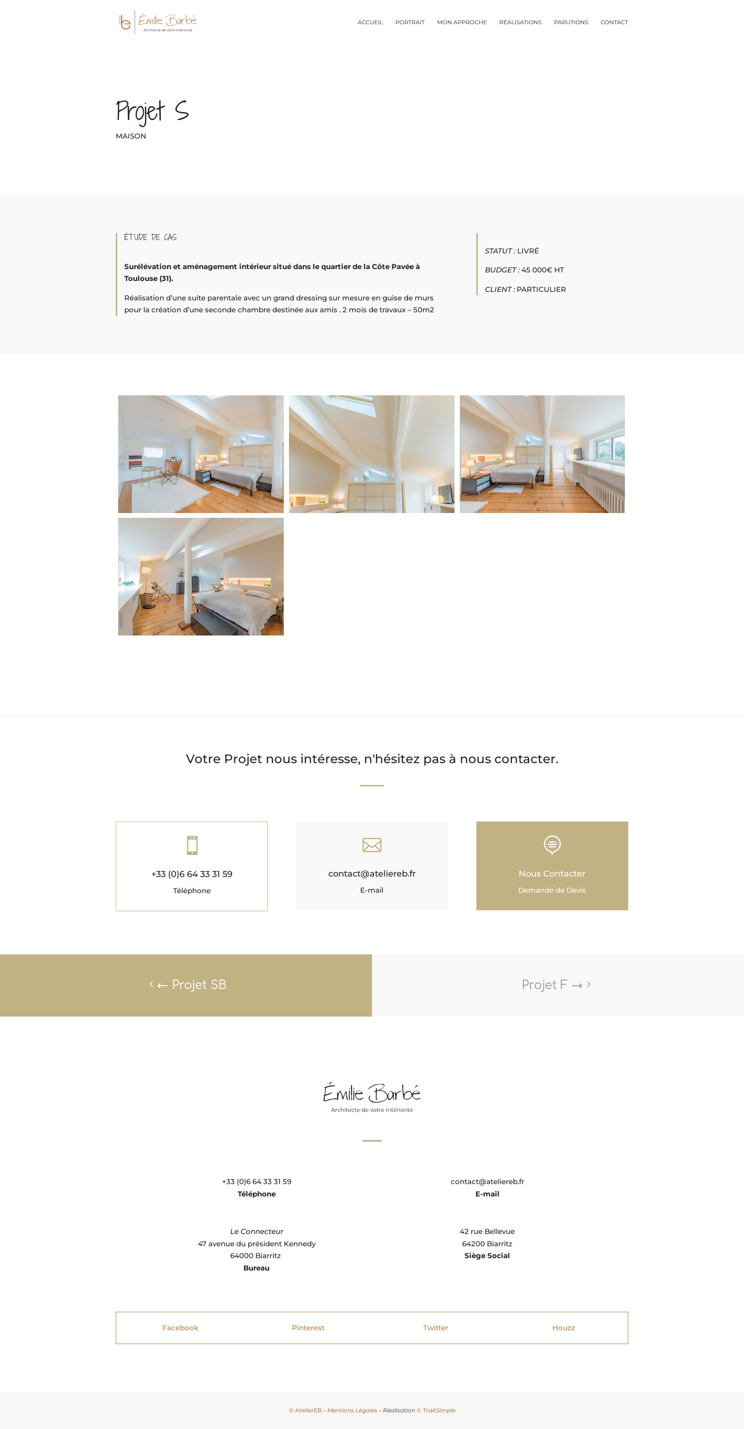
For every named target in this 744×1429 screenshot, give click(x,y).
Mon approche (462, 22)
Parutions (571, 22)
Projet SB (191, 985)
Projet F (552, 985)
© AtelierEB (305, 1410)
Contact (614, 22)
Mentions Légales (352, 1410)
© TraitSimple (436, 1410)
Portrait (410, 22)
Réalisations (520, 22)
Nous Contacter (552, 874)
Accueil (370, 22)
